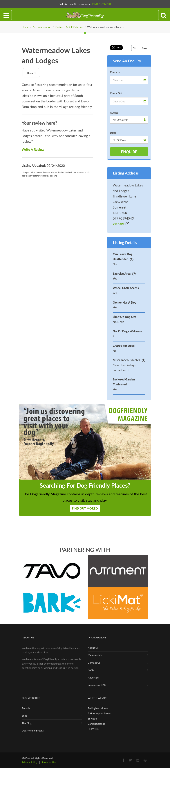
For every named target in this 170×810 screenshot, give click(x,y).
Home (25, 27)
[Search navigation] (163, 15)
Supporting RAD (97, 794)
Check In (115, 169)
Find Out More (101, 4)
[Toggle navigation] (6, 15)
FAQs (91, 779)
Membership (95, 764)
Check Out (116, 190)
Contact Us (94, 772)
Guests (114, 209)
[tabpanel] (85, 84)
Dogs (113, 230)
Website (121, 321)
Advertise (93, 786)
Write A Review (33, 247)
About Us (93, 757)
